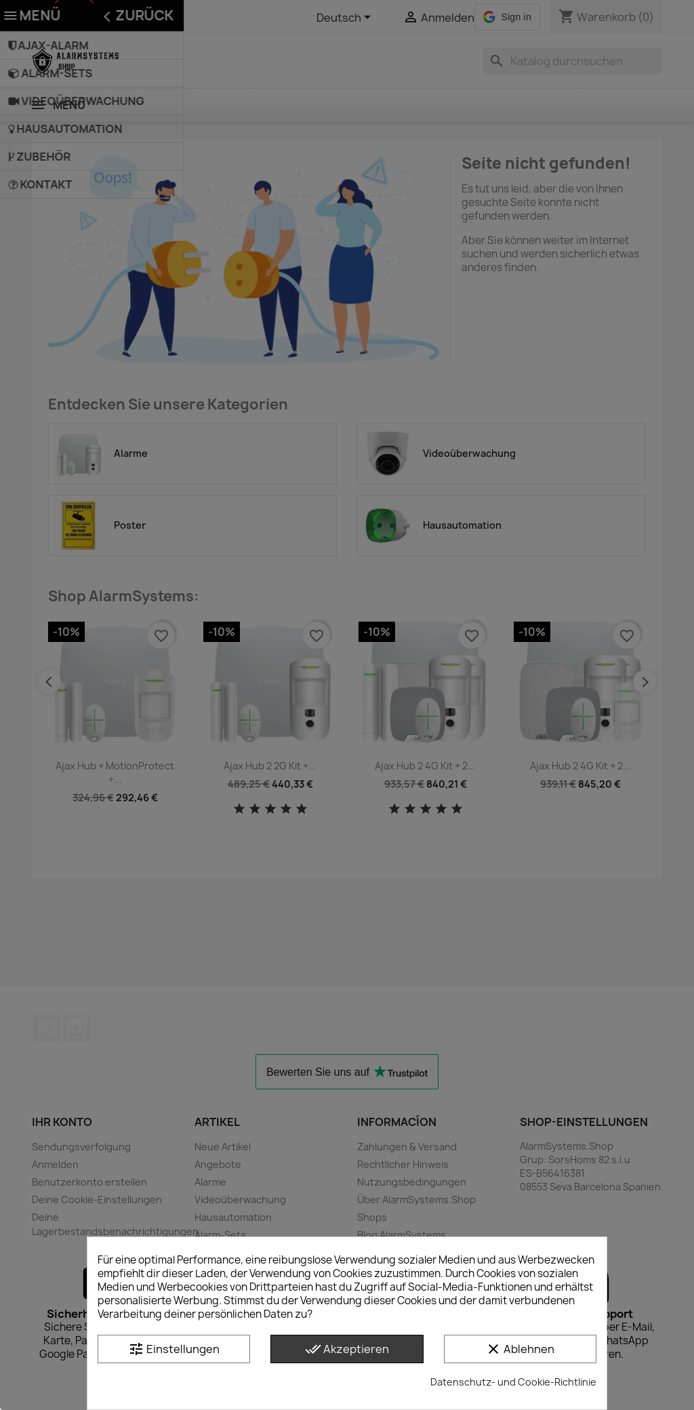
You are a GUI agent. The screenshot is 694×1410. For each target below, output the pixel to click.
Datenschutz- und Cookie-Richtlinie (513, 1381)
